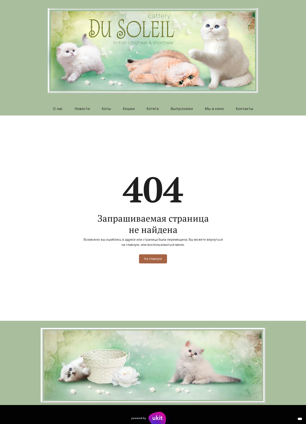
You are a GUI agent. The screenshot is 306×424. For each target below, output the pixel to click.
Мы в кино (214, 108)
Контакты (244, 108)
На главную (153, 258)
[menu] (153, 108)
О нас (58, 108)
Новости (82, 108)
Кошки (129, 108)
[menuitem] (58, 108)
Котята (152, 108)
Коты (106, 108)
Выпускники (182, 108)
